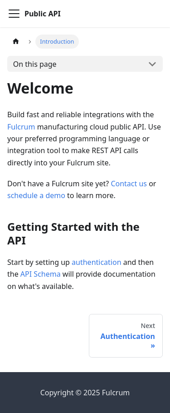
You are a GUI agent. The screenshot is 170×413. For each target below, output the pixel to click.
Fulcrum (21, 127)
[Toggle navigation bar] (14, 13)
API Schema (40, 274)
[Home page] (15, 42)
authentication (96, 262)
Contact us (129, 184)
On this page (35, 64)
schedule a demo (36, 195)
